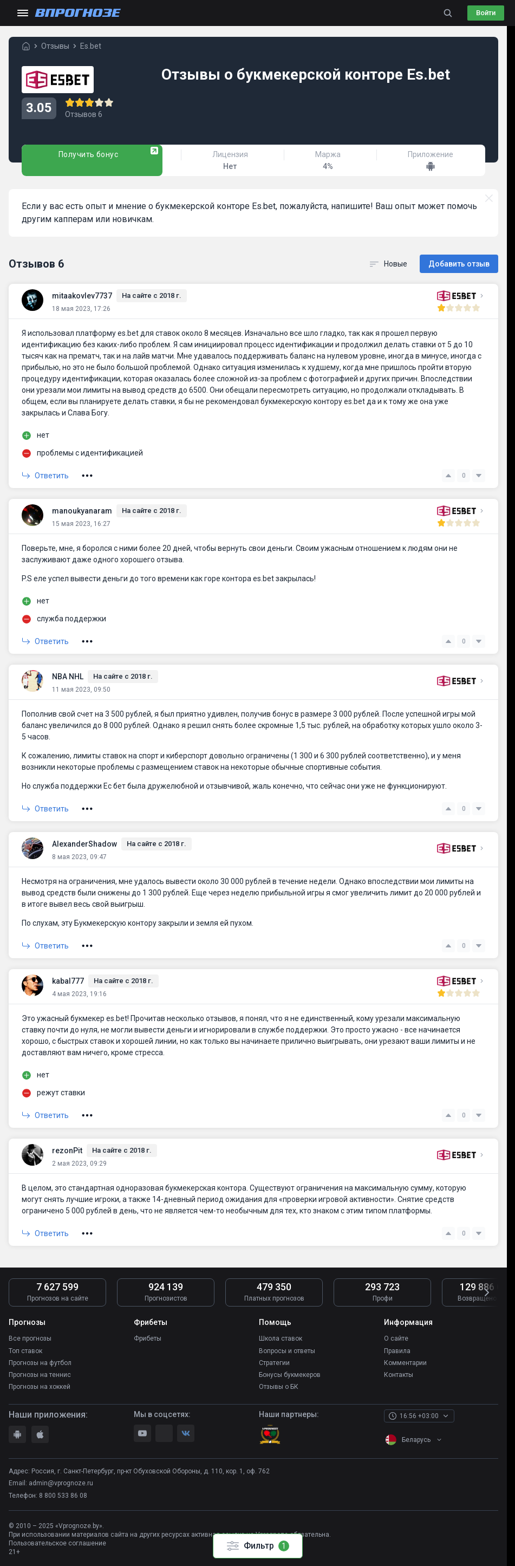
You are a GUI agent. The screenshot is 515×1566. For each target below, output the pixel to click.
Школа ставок (280, 1338)
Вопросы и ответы (287, 1350)
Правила (397, 1350)
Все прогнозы (30, 1338)
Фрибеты (147, 1338)
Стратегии (274, 1362)
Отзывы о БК (278, 1385)
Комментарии (405, 1362)
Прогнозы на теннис (40, 1373)
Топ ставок (25, 1350)
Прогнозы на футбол (40, 1362)
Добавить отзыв (459, 263)
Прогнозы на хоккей (39, 1385)
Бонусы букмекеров (290, 1373)
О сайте (396, 1338)
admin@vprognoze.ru (61, 1482)
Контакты (398, 1373)
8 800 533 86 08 (63, 1494)
